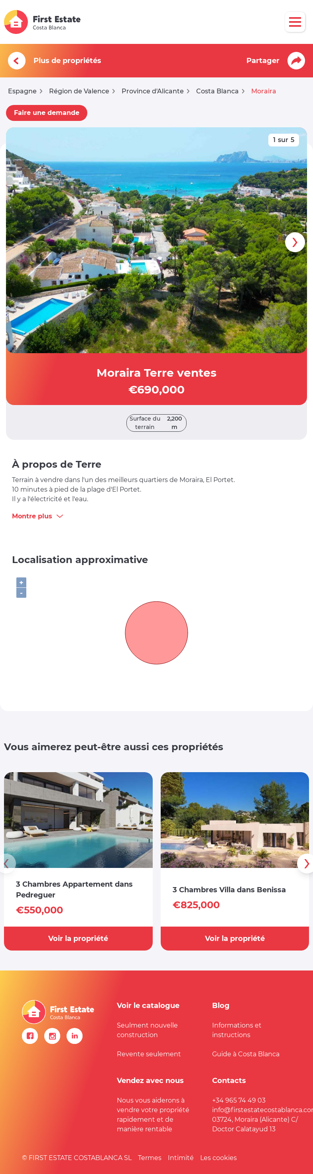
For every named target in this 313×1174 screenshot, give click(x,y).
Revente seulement (149, 1054)
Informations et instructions (237, 1030)
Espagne (22, 91)
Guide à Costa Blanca (246, 1054)
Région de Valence (79, 91)
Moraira (263, 91)
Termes (149, 1158)
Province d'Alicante (153, 91)
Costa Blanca (217, 91)
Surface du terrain (158, 423)
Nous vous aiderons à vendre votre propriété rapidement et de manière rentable (153, 1115)
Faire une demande (46, 113)
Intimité (181, 1158)
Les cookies (218, 1158)
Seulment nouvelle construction (147, 1030)
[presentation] (295, 242)
